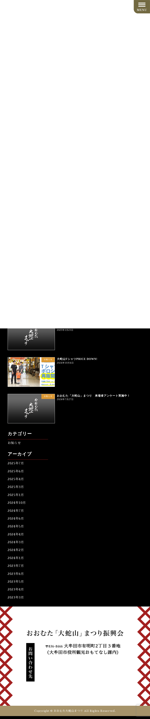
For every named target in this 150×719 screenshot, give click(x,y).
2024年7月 (16, 510)
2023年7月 (16, 565)
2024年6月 (16, 518)
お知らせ (14, 443)
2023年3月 (16, 597)
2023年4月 (16, 589)
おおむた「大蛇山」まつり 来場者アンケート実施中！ (93, 395)
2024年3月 (16, 542)
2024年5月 (16, 526)
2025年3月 (16, 487)
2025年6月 (16, 471)
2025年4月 (16, 479)
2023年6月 (16, 573)
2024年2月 (16, 550)
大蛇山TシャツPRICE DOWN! (77, 359)
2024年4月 (16, 534)
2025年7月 (16, 463)
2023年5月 (16, 581)
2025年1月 (16, 495)
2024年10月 (17, 502)
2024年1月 (16, 558)
